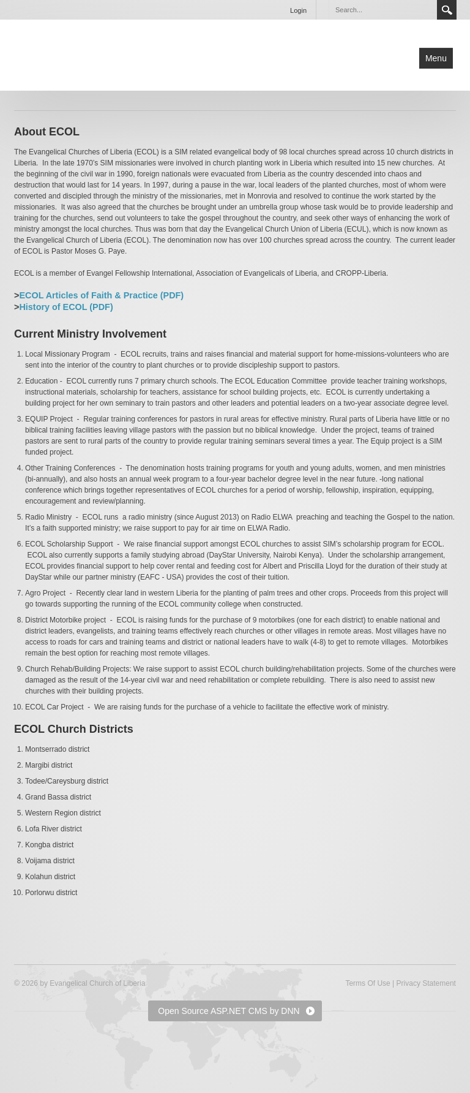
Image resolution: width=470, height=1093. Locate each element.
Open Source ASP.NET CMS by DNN (228, 1011)
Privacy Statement (426, 983)
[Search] (382, 10)
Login (298, 10)
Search (447, 10)
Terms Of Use (367, 983)
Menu (436, 58)
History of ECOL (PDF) (66, 307)
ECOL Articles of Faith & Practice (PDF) (101, 295)
